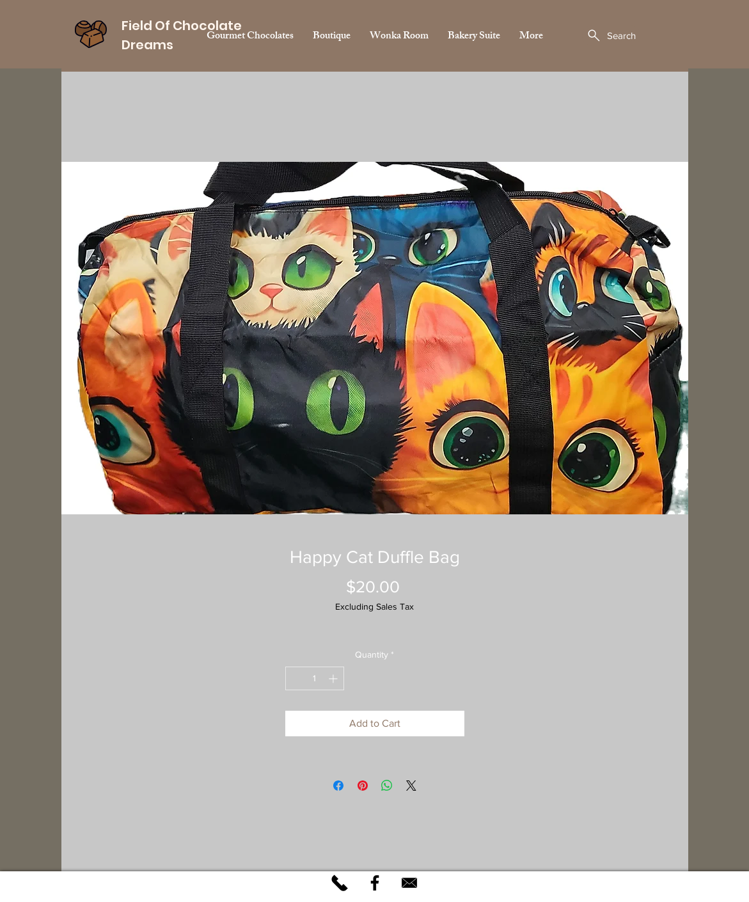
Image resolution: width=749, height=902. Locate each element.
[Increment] (334, 678)
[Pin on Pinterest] (362, 785)
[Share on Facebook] (338, 785)
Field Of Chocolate (182, 26)
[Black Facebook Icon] (375, 883)
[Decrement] (295, 678)
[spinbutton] (314, 678)
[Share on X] (411, 785)
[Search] (611, 35)
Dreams (149, 45)
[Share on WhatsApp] (387, 785)
